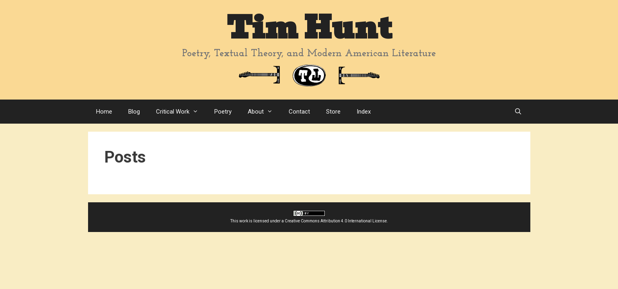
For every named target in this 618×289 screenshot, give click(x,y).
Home (104, 111)
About (264, 112)
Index (364, 111)
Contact (299, 111)
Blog (134, 111)
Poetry (223, 111)
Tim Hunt (309, 28)
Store (333, 111)
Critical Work (181, 112)
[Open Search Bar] (518, 112)
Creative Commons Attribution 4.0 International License (336, 221)
